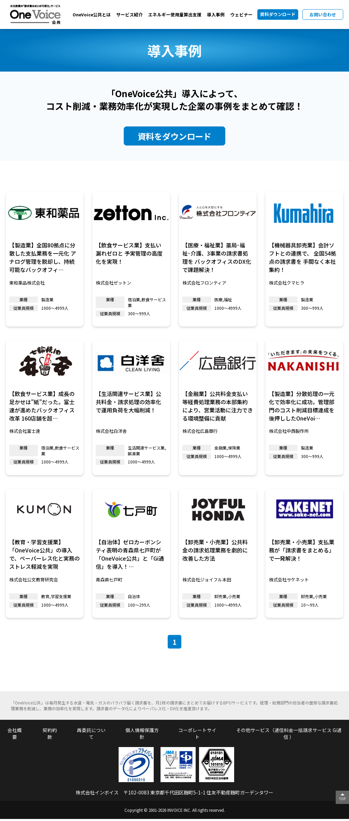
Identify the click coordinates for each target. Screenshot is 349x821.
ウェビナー (241, 14)
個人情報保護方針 (141, 735)
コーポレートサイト (197, 735)
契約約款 (50, 735)
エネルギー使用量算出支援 (174, 14)
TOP (342, 798)
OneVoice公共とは (92, 14)
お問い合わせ (322, 14)
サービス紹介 (129, 14)
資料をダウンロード (174, 136)
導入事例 (216, 14)
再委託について (91, 735)
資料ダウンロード (277, 14)
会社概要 (14, 735)
